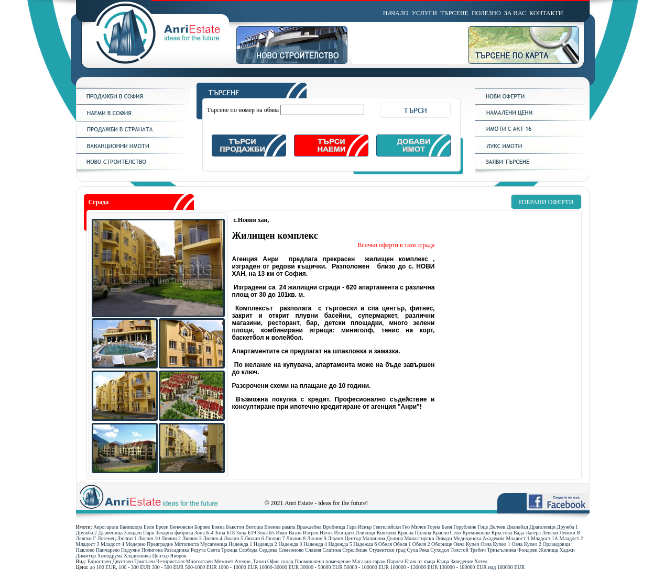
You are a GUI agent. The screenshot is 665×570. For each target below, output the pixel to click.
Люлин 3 (191, 538)
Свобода (247, 550)
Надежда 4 (315, 544)
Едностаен (99, 561)
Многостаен (199, 561)
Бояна (218, 527)
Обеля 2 (421, 544)
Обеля (385, 544)
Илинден (344, 532)
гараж (379, 561)
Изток (326, 532)
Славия (313, 550)
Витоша (254, 527)
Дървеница (110, 532)
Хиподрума (109, 555)
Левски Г (86, 538)
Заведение (462, 561)
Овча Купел (466, 544)
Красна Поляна (414, 532)
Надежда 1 (240, 544)
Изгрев (310, 532)
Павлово (85, 550)
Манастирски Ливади (428, 538)
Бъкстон (235, 527)
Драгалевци (542, 527)
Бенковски (181, 527)
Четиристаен (170, 561)
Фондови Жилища (537, 550)
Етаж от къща (420, 561)
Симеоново (291, 550)
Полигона (152, 550)
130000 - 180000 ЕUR (463, 567)
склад (287, 561)
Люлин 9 (316, 538)
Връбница (334, 527)
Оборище (441, 544)
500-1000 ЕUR (201, 567)
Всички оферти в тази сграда (395, 245)
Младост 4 (112, 544)
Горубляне (464, 527)
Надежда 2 (265, 544)
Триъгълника (501, 550)
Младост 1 (517, 538)
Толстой (459, 550)
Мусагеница (213, 544)
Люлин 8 (296, 538)
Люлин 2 (171, 538)
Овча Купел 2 (526, 544)
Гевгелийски (387, 527)
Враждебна (309, 527)
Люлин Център (344, 538)
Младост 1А (544, 538)
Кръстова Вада (508, 532)
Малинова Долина (383, 538)
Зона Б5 (266, 532)
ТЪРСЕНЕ (454, 13)
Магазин (362, 561)
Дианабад (517, 527)
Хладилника (137, 555)
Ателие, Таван (250, 561)
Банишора (130, 527)
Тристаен (144, 561)
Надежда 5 (340, 544)
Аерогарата (105, 527)
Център (160, 555)
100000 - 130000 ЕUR (414, 567)
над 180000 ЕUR (506, 567)
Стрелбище (354, 550)
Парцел (395, 561)
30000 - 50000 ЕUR (321, 567)
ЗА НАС (515, 13)
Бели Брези (156, 527)
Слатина (331, 550)
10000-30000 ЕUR (279, 567)
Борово (202, 527)
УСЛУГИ (424, 13)
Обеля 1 (402, 544)
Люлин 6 (254, 538)
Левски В (569, 532)
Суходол (439, 550)
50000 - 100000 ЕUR (366, 567)
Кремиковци (476, 532)
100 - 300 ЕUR (134, 567)
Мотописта (187, 544)
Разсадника (176, 550)
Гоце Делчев (492, 527)
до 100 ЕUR (103, 567)
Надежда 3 (290, 544)
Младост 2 (571, 538)
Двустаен (122, 561)
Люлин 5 (233, 538)
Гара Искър (359, 527)
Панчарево (108, 550)
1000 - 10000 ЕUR (238, 567)
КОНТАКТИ (546, 13)
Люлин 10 (149, 538)
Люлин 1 (126, 538)
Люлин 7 (275, 538)
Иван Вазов (289, 532)
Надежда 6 (365, 544)
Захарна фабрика (174, 532)
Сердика (268, 550)
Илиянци (365, 532)
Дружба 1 (567, 527)
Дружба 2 (86, 532)
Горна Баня (439, 527)
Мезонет (223, 561)
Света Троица (222, 550)
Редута (198, 550)
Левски (550, 532)
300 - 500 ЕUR (168, 567)
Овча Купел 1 (495, 544)
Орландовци (556, 544)
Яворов (178, 555)
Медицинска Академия (479, 538)
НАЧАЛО (396, 13)
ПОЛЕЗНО (486, 13)
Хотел (480, 561)
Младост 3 (88, 544)
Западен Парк (139, 532)
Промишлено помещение (323, 561)
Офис (273, 561)
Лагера (533, 532)
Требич (478, 550)
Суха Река (418, 550)
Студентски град (387, 550)
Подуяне (130, 550)
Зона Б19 (246, 532)
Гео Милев (414, 527)
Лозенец (106, 538)
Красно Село (446, 532)
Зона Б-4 (203, 532)
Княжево (387, 532)
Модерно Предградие (149, 544)
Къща (443, 561)
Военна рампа (279, 527)
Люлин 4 (212, 538)
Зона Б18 (225, 532)
